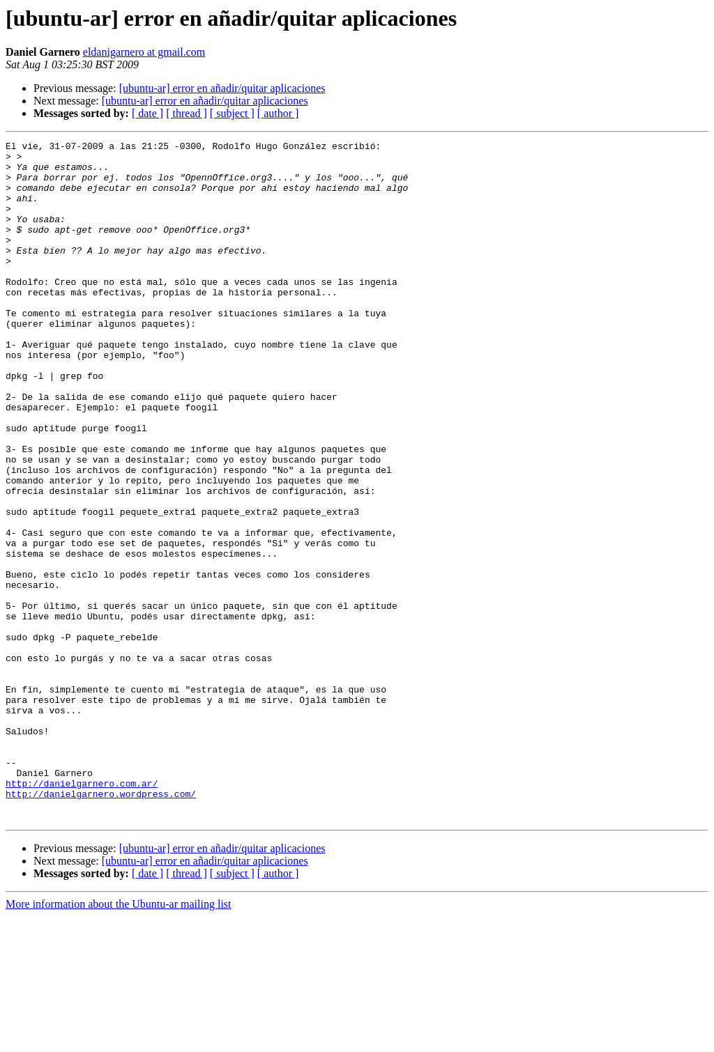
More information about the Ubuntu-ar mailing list (118, 1040)
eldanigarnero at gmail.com (144, 52)
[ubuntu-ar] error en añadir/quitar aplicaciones (222, 88)
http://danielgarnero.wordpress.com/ (101, 925)
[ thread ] (186, 113)
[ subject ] (232, 113)
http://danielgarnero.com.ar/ (82, 912)
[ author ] (278, 113)
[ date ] (147, 113)
